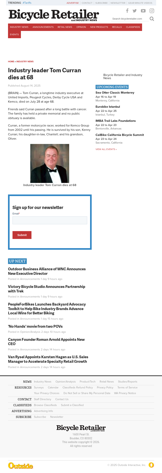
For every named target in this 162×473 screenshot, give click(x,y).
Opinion (81, 27)
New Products (99, 27)
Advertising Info (43, 411)
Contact (87, 3)
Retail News (65, 27)
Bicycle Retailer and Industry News (122, 76)
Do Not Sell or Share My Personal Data (87, 393)
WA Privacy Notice (125, 393)
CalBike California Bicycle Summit (120, 135)
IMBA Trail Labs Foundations (116, 121)
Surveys (39, 387)
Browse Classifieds (45, 405)
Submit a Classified (72, 405)
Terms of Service (127, 387)
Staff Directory (42, 399)
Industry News (19, 27)
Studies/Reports (127, 381)
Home (11, 61)
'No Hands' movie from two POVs (35, 326)
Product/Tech (88, 381)
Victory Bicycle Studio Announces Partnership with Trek (46, 289)
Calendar (53, 387)
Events (14, 34)
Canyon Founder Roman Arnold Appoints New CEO (46, 341)
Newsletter (118, 3)
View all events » (106, 149)
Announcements (43, 27)
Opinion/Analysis (30, 332)
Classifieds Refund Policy (78, 387)
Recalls (117, 27)
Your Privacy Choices (46, 393)
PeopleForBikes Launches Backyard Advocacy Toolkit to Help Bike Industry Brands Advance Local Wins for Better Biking (47, 308)
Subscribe (101, 3)
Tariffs (27, 3)
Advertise (73, 3)
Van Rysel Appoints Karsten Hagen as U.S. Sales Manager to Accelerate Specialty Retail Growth (48, 359)
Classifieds (133, 27)
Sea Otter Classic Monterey (115, 93)
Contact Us (62, 399)
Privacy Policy (105, 387)
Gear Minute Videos (140, 3)
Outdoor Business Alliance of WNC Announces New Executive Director (47, 271)
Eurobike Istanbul (108, 107)
